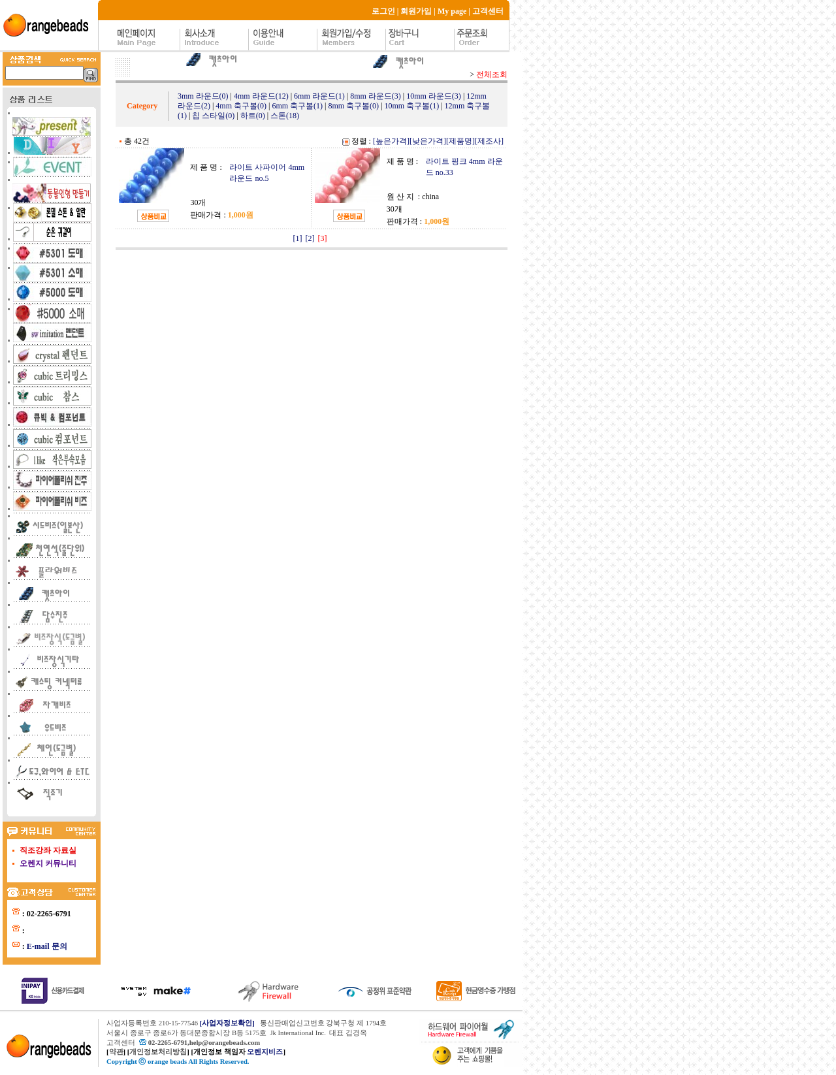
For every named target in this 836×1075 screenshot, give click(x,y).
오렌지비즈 (265, 1051)
